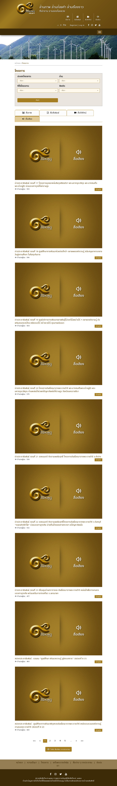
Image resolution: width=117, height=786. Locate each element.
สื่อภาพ (68, 17)
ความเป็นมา (32, 762)
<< (34, 740)
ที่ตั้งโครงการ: (23, 86)
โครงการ (25, 63)
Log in (81, 25)
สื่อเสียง (98, 17)
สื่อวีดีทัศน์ (88, 17)
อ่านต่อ (98, 189)
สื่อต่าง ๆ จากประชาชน (82, 762)
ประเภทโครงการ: (24, 76)
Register (73, 25)
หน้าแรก (18, 63)
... (71, 740)
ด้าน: (61, 76)
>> (82, 740)
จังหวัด (62, 86)
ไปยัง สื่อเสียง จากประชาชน (58, 749)
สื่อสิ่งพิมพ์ (77, 17)
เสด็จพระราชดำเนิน (61, 762)
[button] (37, 81)
